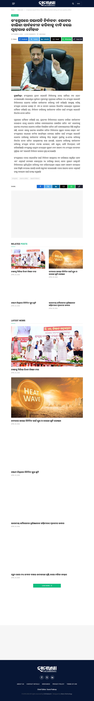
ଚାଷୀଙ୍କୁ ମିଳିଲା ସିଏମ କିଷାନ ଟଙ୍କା (23, 271)
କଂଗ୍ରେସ (14, 178)
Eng (78, 3)
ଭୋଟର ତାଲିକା (24, 178)
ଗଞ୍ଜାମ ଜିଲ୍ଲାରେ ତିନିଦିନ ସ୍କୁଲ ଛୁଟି (23, 303)
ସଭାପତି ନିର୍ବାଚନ (35, 178)
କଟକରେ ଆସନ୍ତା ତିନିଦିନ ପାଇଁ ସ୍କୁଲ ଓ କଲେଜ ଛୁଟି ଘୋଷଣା (63, 272)
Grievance (46, 684)
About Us (20, 684)
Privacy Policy (58, 684)
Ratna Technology (66, 694)
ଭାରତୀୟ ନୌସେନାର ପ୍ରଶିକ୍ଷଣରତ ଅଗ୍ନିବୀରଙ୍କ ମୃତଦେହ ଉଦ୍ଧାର (62, 304)
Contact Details (33, 684)
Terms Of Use (72, 684)
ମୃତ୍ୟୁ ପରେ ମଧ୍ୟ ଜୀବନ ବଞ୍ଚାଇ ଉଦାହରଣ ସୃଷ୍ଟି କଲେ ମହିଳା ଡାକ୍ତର (39, 574)
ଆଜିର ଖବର (15, 15)
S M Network (47, 694)
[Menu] (13, 3)
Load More (47, 585)
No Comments (30, 34)
